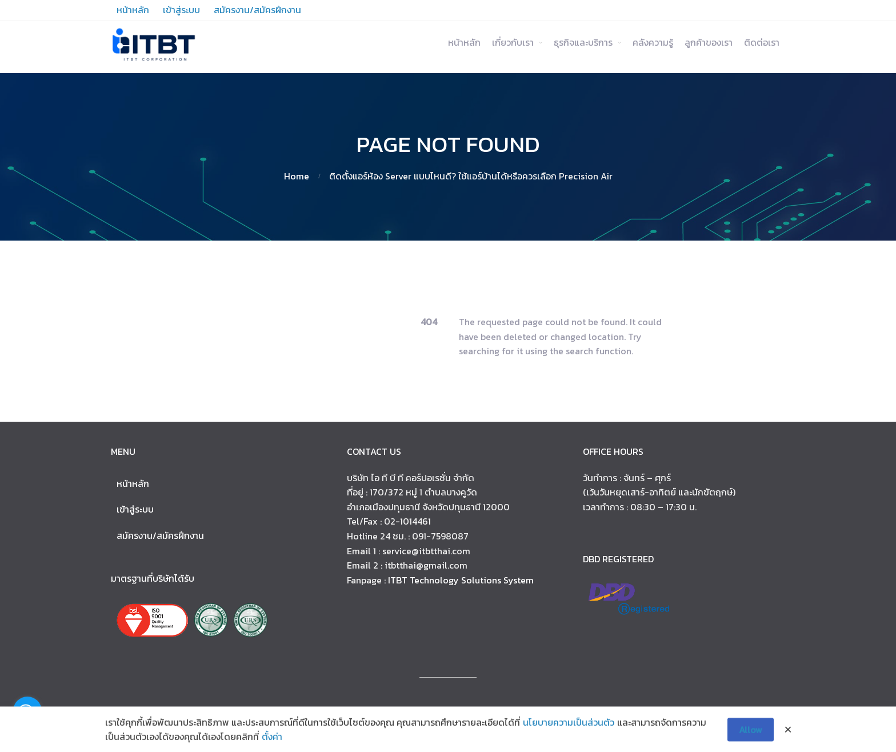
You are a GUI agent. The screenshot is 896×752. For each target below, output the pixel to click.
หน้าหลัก (464, 42)
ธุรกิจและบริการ (583, 42)
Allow (750, 732)
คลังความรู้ (653, 42)
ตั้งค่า (272, 739)
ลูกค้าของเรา (709, 42)
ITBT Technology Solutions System (461, 580)
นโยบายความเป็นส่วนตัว (568, 725)
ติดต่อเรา (761, 42)
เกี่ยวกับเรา (513, 42)
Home (296, 176)
